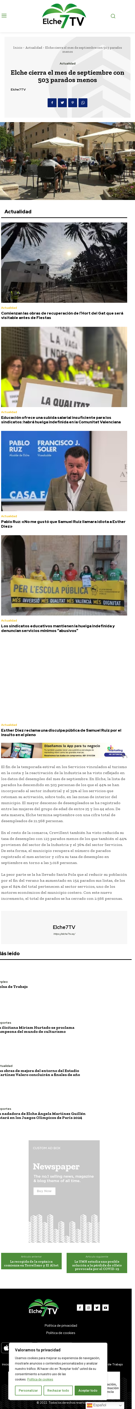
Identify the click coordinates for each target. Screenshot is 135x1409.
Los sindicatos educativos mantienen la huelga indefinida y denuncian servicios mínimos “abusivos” (58, 628)
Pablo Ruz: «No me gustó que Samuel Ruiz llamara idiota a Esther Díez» (63, 524)
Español (96, 1405)
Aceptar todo (87, 1390)
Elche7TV (18, 89)
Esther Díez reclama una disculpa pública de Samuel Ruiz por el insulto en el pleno (61, 732)
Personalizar (28, 1390)
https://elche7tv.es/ (64, 933)
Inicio (17, 48)
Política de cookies (40, 1379)
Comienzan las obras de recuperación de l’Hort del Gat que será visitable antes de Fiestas (62, 315)
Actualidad (33, 48)
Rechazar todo (58, 1390)
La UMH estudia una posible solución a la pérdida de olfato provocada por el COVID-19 (97, 1265)
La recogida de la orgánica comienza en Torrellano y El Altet (31, 1263)
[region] (58, 1371)
